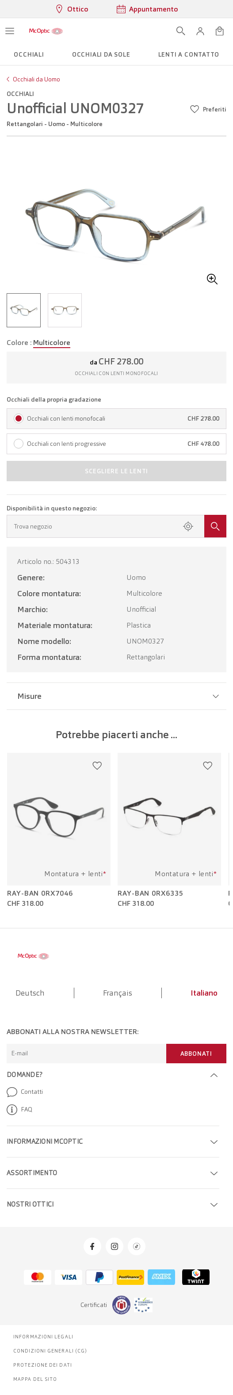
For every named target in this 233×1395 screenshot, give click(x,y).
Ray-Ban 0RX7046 (40, 893)
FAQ (19, 1109)
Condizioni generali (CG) (50, 1351)
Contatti (25, 1092)
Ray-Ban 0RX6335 (150, 893)
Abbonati (196, 1054)
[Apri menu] (9, 31)
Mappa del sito (35, 1379)
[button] (200, 31)
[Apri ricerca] (181, 31)
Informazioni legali (43, 1337)
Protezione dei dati (42, 1365)
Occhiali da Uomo (36, 79)
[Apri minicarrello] (219, 31)
